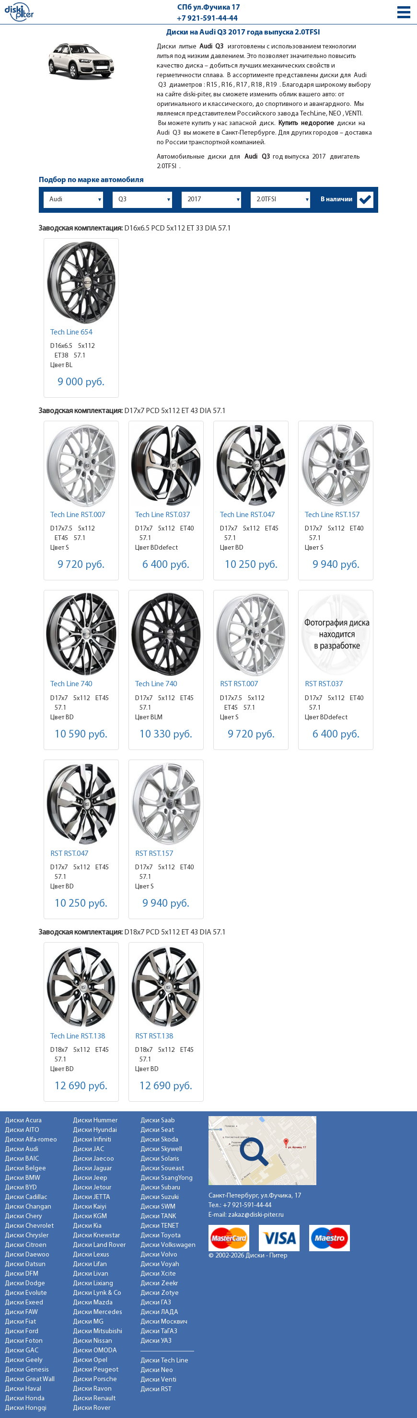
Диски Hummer (95, 1120)
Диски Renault (94, 1398)
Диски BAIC (22, 1159)
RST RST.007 (239, 684)
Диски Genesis (27, 1369)
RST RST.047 (69, 854)
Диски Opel (90, 1360)
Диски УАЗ (156, 1341)
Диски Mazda (93, 1302)
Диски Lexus (91, 1254)
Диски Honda (25, 1398)
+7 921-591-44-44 (207, 19)
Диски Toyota (160, 1235)
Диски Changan (28, 1206)
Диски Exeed (24, 1302)
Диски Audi (21, 1149)
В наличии (336, 199)
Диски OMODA (95, 1350)
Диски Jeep (90, 1178)
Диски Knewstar (96, 1235)
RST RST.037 (324, 684)
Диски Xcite (158, 1274)
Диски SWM (157, 1206)
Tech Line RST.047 (247, 515)
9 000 (81, 382)
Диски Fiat (20, 1322)
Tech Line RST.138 (77, 1036)
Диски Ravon (92, 1389)
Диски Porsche (95, 1379)
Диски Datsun (25, 1264)
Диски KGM (90, 1216)
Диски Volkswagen (168, 1245)
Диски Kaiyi (89, 1206)
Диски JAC (88, 1149)
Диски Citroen (25, 1245)
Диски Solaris (159, 1159)
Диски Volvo (158, 1254)
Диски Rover (91, 1408)
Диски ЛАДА (159, 1312)
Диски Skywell (161, 1149)
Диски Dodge (25, 1283)
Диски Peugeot (95, 1369)
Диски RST (156, 1389)
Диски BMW (22, 1178)
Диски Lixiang (93, 1283)
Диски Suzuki (159, 1197)
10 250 (251, 565)
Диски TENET (159, 1226)
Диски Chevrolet (29, 1226)
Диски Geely (24, 1360)
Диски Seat (157, 1130)
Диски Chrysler (26, 1235)
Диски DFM (21, 1274)
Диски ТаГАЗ (158, 1331)
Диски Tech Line (164, 1360)
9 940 (336, 565)
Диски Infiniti (92, 1139)
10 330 (165, 734)
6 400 (165, 565)
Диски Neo (156, 1370)
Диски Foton (24, 1341)
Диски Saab (157, 1120)
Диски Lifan (90, 1264)
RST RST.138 (154, 1036)
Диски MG (88, 1322)
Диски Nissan (92, 1341)
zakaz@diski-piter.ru (256, 1215)
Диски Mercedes (97, 1312)
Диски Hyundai (95, 1130)
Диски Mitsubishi (97, 1331)
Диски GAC (21, 1350)
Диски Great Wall (30, 1379)
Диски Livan (90, 1274)
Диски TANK (158, 1216)
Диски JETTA (91, 1197)
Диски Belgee (25, 1168)
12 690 (81, 1086)
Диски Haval (23, 1389)
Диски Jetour (92, 1187)
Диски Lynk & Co (97, 1293)
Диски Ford (21, 1331)
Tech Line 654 (71, 332)
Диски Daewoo (27, 1254)
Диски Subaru (160, 1187)
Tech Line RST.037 (162, 515)
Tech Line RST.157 (332, 515)
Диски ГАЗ (155, 1302)
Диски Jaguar (92, 1168)
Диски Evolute (26, 1293)
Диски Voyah (159, 1264)
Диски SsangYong (166, 1178)
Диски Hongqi (25, 1408)
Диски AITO (22, 1130)
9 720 (81, 565)
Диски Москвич (163, 1322)
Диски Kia (87, 1226)
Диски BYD (21, 1187)
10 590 (81, 734)
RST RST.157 (154, 854)
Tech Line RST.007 (77, 515)
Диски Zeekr (159, 1283)
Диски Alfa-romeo (31, 1139)
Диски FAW (21, 1312)
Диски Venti (158, 1379)
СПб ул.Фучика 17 (208, 8)
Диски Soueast (162, 1168)
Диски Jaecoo (93, 1159)
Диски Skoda (159, 1139)
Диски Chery (23, 1216)
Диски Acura (23, 1120)
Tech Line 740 (71, 684)
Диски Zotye (159, 1293)
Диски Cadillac (26, 1197)
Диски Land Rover (99, 1245)
